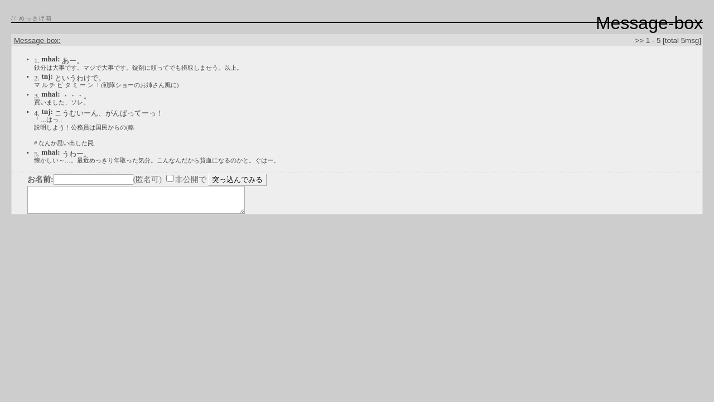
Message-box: (37, 40)
